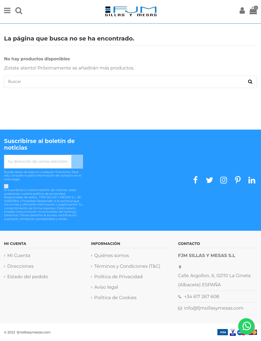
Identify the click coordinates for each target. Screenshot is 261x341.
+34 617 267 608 (201, 296)
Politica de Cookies (115, 297)
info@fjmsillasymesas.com (213, 308)
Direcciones (20, 266)
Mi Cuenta (18, 255)
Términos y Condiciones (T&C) (127, 266)
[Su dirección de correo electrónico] (37, 161)
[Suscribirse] (77, 161)
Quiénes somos (111, 255)
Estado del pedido (27, 276)
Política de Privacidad (118, 276)
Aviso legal (106, 287)
